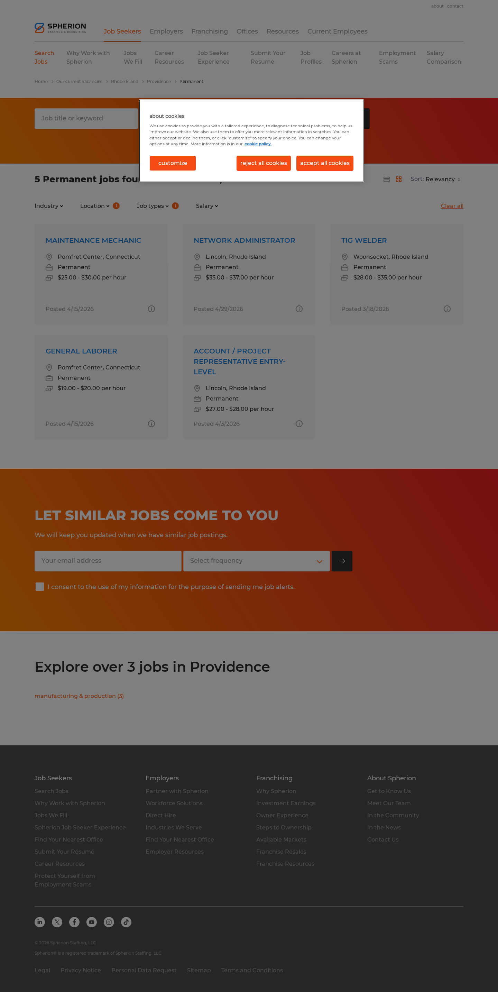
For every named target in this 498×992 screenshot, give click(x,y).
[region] (251, 140)
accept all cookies (325, 163)
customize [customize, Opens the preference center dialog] (172, 163)
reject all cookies (263, 163)
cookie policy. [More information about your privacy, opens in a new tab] (258, 143)
